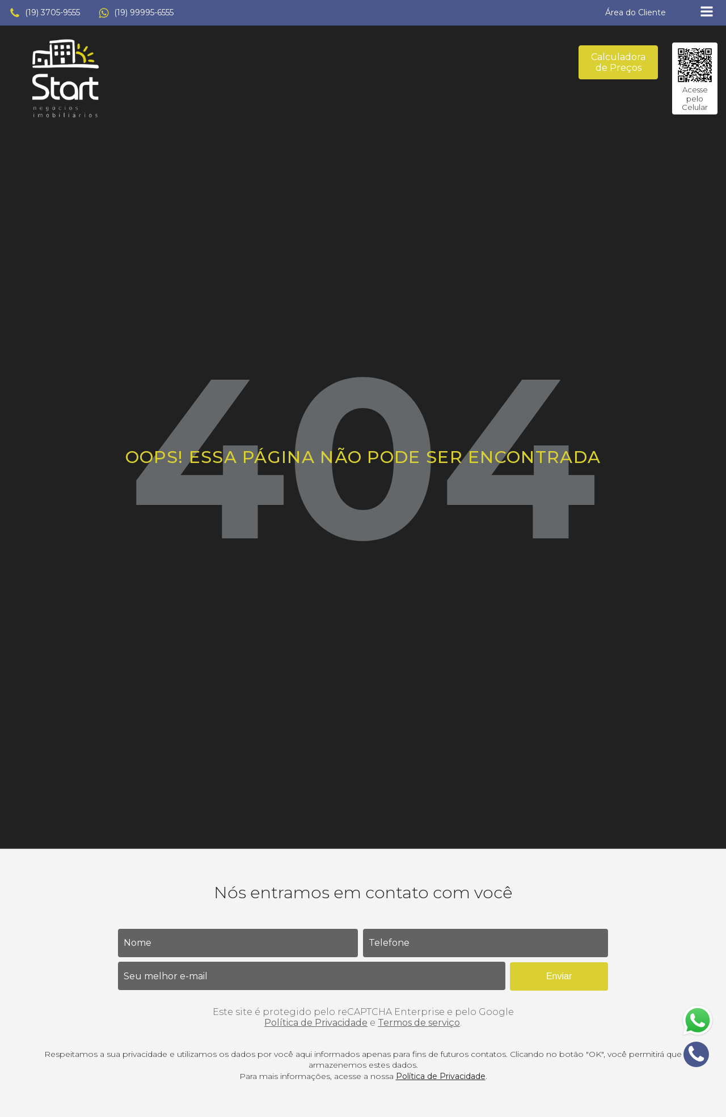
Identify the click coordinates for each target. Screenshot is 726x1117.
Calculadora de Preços (618, 62)
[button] (44, 13)
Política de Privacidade (316, 1022)
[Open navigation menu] (706, 13)
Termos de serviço (419, 1022)
